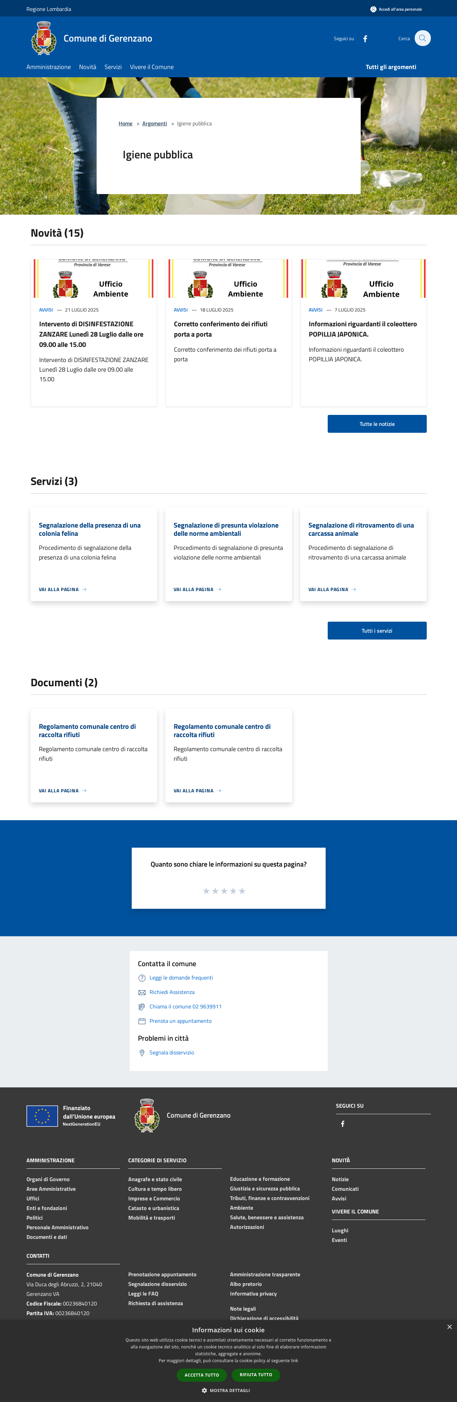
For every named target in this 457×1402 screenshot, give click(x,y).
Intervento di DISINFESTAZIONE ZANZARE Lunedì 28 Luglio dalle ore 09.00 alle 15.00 (91, 334)
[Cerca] (422, 38)
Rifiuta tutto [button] (256, 1375)
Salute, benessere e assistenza (267, 1217)
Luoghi (340, 1230)
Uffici (32, 1198)
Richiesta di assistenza (155, 1303)
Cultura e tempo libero (155, 1189)
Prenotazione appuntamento (162, 1274)
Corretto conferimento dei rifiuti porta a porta (221, 328)
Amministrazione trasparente (265, 1274)
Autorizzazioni (247, 1227)
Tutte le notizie (377, 424)
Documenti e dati (46, 1237)
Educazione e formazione (260, 1179)
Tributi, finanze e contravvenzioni (269, 1198)
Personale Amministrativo (57, 1227)
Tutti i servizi (377, 630)
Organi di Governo (48, 1179)
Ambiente (241, 1207)
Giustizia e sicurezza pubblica (265, 1188)
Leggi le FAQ (143, 1293)
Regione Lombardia (48, 9)
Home (125, 123)
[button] (228, 1390)
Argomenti (154, 123)
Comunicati (345, 1189)
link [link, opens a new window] (294, 1361)
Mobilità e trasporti (151, 1217)
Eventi (339, 1240)
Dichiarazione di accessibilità (264, 1318)
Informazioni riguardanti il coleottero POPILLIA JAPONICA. (363, 328)
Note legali (243, 1308)
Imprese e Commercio (154, 1198)
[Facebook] (361, 38)
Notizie (340, 1179)
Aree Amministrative (51, 1189)
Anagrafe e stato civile (155, 1179)
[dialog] (228, 1361)
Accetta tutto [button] (202, 1375)
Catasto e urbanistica (153, 1208)
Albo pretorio (246, 1284)
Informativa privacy (253, 1293)
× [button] (449, 1327)
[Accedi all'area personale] (396, 9)
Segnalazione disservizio (157, 1284)
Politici (34, 1217)
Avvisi (46, 309)
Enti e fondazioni (46, 1208)
